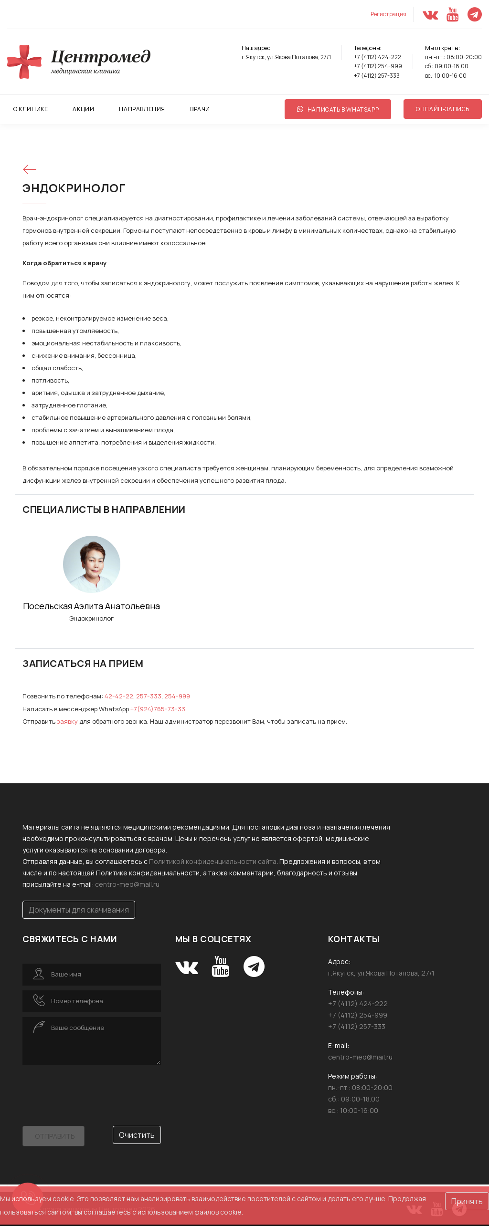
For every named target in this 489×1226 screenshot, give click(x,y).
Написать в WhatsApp (338, 109)
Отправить (55, 1135)
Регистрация (388, 14)
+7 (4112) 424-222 (377, 57)
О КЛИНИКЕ (30, 109)
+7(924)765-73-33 (157, 708)
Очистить (137, 1134)
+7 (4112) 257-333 (377, 76)
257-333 (147, 696)
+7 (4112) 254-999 (378, 66)
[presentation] (95, 1087)
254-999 (175, 696)
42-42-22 (118, 696)
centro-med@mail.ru (127, 883)
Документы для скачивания (79, 909)
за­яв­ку (67, 721)
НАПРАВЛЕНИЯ (142, 109)
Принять (467, 1202)
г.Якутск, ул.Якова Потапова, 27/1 (286, 57)
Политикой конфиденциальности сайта (212, 860)
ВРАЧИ (200, 109)
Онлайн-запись (442, 109)
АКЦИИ (83, 109)
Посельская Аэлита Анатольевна (91, 606)
